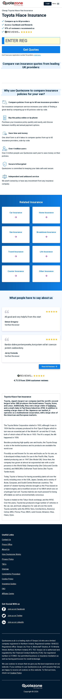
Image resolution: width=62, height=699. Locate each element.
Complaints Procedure (11, 574)
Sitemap (5, 569)
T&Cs (4, 564)
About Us (5, 549)
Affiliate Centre (8, 594)
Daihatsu (52, 406)
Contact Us (6, 539)
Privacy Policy (8, 559)
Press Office (7, 544)
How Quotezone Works (11, 554)
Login (48, 3)
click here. (37, 55)
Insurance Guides (9, 584)
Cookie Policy (7, 579)
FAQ (3, 589)
